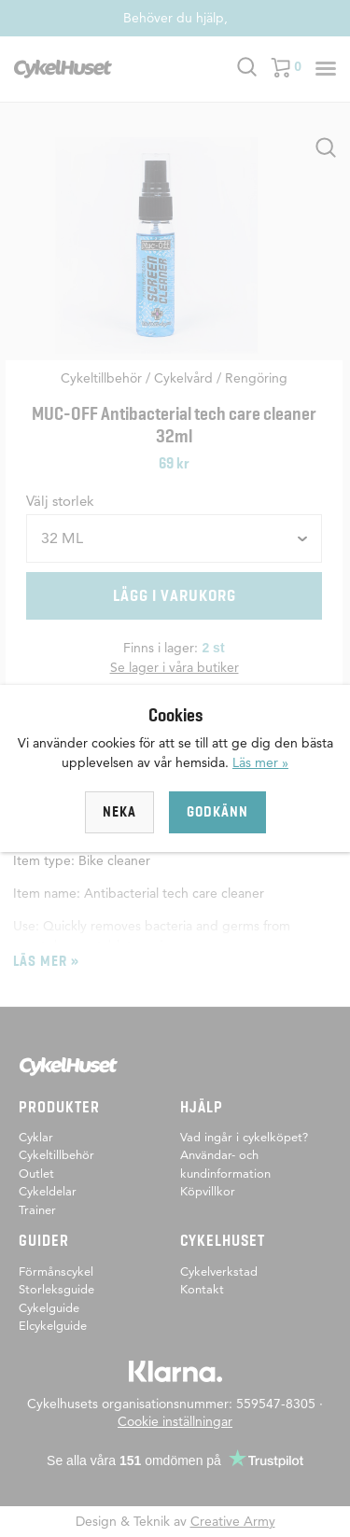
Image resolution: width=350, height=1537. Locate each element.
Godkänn (217, 811)
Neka (119, 811)
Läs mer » (260, 762)
